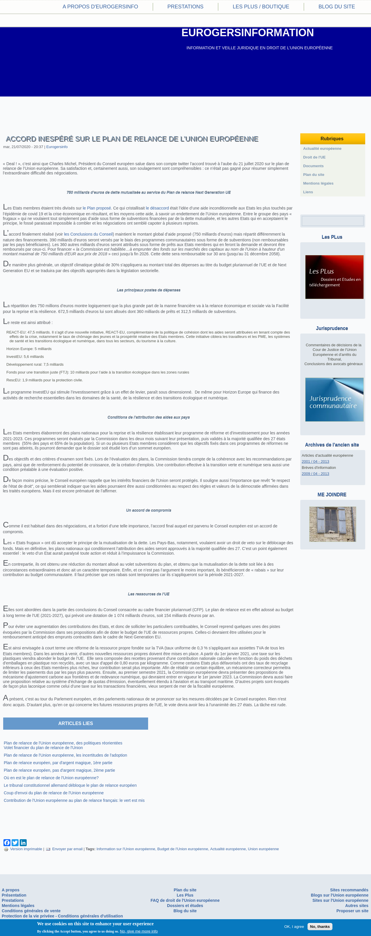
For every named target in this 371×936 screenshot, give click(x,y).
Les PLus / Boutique (261, 7)
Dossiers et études (185, 905)
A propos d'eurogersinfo (100, 7)
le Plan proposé (97, 208)
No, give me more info (139, 931)
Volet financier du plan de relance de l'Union (43, 747)
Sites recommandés (349, 890)
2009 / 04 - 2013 (315, 473)
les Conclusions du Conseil (88, 234)
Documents (313, 166)
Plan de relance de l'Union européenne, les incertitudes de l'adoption (65, 755)
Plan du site (313, 174)
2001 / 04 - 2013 (315, 461)
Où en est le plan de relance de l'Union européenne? (51, 777)
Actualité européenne (228, 849)
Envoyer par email (64, 849)
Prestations (185, 7)
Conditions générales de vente (31, 910)
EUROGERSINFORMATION (247, 33)
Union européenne (263, 849)
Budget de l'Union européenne (182, 849)
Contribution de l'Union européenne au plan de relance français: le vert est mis (74, 800)
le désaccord (157, 208)
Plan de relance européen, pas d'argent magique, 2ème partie (59, 770)
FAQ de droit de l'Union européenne (184, 900)
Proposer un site (352, 910)
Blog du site (337, 7)
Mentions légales (318, 183)
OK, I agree (294, 926)
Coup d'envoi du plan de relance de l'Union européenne (54, 793)
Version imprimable (23, 849)
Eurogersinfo (57, 147)
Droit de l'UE (314, 157)
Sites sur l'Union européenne (340, 900)
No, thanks (320, 926)
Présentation (14, 895)
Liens (308, 192)
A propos (10, 890)
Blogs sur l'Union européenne (340, 895)
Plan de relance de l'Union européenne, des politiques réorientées (63, 743)
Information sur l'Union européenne (126, 849)
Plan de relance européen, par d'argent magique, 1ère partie (58, 762)
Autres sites (356, 905)
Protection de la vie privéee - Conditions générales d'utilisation (62, 916)
